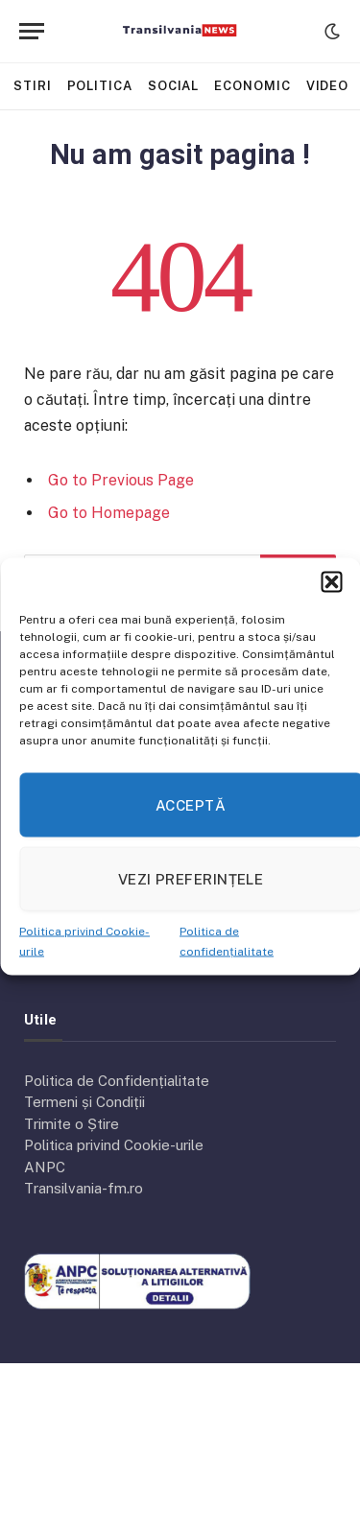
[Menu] (31, 31)
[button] (331, 582)
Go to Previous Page (121, 480)
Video (327, 86)
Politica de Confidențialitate (116, 1081)
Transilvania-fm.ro (83, 1188)
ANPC (44, 1167)
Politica (99, 86)
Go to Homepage (109, 513)
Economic (252, 86)
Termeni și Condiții (84, 1102)
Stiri (32, 86)
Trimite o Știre (71, 1124)
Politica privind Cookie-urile (114, 1145)
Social (173, 86)
